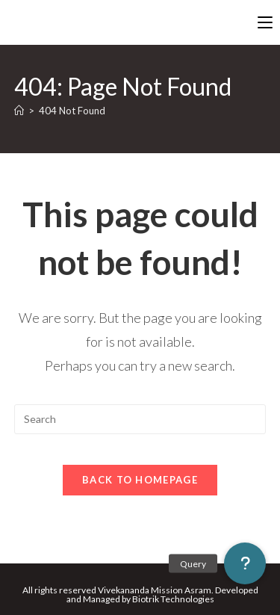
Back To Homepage (140, 480)
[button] (245, 563)
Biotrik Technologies (173, 599)
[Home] (19, 111)
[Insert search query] (140, 419)
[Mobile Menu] (265, 22)
